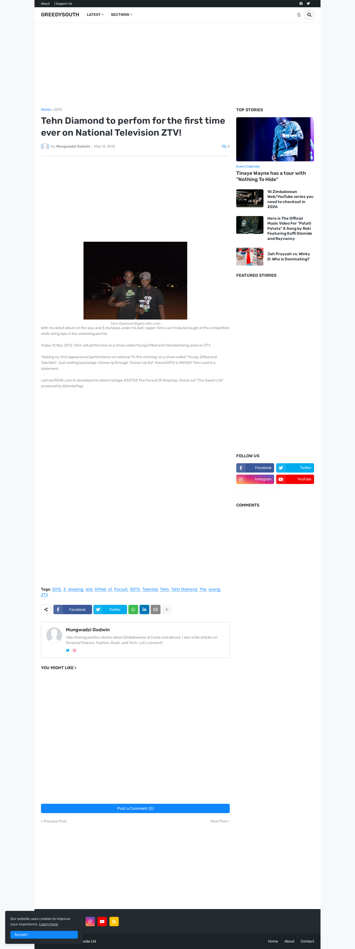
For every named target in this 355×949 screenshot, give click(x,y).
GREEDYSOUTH (60, 14)
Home (46, 110)
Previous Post (55, 821)
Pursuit (121, 589)
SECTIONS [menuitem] (120, 14)
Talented (150, 589)
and (89, 589)
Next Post (219, 821)
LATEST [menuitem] (94, 14)
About (45, 3)
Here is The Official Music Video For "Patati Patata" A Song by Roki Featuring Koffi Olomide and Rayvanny (289, 228)
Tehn (164, 589)
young (214, 589)
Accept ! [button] (21, 934)
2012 (58, 110)
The (202, 589)
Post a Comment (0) (135, 808)
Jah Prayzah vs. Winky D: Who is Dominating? (288, 256)
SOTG (135, 589)
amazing (75, 589)
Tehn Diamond (184, 589)
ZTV (44, 595)
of (110, 589)
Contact (307, 941)
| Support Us (63, 3)
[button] (299, 14)
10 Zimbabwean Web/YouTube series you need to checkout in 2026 (290, 199)
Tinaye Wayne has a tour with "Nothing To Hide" (271, 176)
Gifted (100, 589)
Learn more (48, 924)
